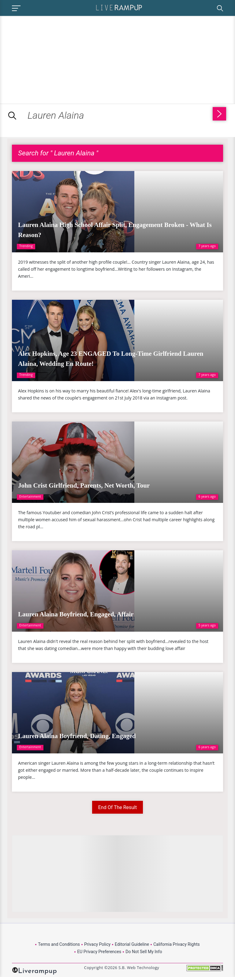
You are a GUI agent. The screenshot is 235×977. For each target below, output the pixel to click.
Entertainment (30, 496)
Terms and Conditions (59, 944)
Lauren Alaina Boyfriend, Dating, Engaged (77, 736)
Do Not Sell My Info (143, 951)
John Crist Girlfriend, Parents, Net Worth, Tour (84, 485)
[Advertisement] (51, 59)
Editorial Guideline (132, 944)
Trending (26, 246)
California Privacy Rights (176, 944)
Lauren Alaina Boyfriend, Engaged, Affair (76, 614)
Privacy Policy (97, 944)
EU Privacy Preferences (99, 951)
